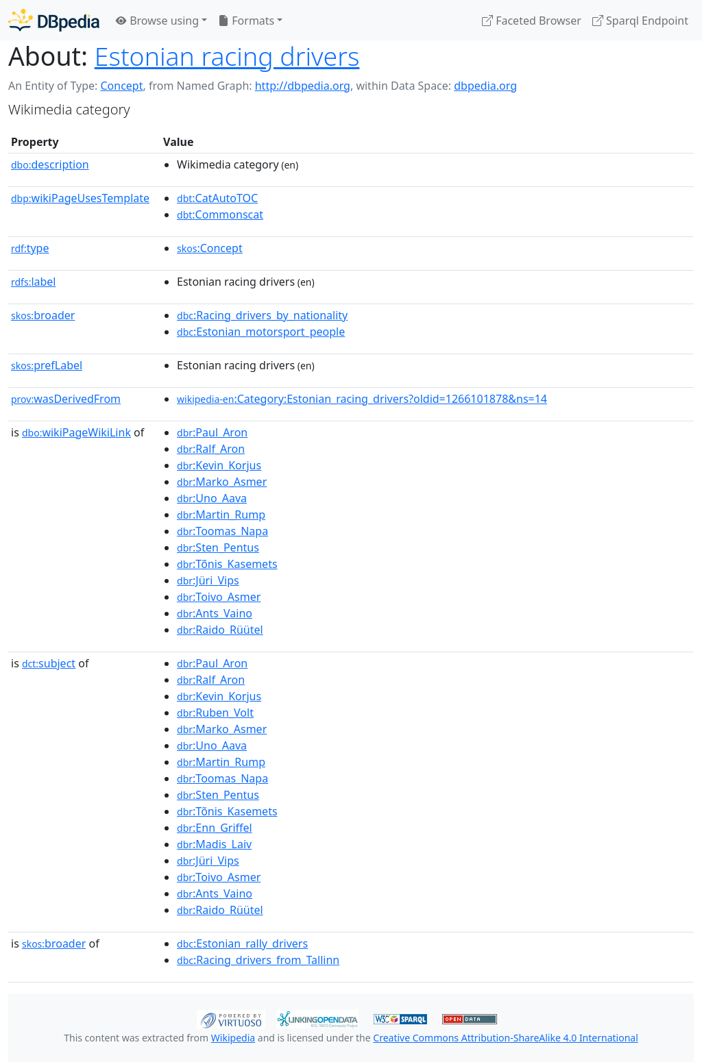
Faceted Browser (531, 20)
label (33, 281)
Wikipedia (233, 1037)
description (50, 164)
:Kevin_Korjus (219, 465)
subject (48, 663)
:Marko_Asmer (222, 481)
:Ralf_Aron (211, 448)
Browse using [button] (157, 20)
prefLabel (46, 365)
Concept (121, 85)
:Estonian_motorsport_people (261, 331)
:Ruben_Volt (215, 712)
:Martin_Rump (221, 514)
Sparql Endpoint (640, 20)
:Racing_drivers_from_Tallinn (258, 959)
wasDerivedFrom (66, 398)
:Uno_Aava (212, 498)
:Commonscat (220, 214)
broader (43, 315)
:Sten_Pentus (218, 547)
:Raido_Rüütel (220, 629)
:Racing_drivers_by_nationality (262, 315)
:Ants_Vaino (214, 613)
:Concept (210, 248)
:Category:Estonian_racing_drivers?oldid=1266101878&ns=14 (362, 398)
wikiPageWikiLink (76, 432)
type (30, 248)
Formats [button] (246, 20)
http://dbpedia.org (302, 85)
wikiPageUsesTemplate (80, 198)
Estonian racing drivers (227, 55)
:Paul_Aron (212, 432)
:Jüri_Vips (208, 580)
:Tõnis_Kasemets (227, 563)
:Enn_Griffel (214, 827)
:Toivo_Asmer (219, 596)
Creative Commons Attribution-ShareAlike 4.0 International (505, 1037)
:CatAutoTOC (217, 198)
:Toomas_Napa (222, 531)
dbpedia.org (485, 85)
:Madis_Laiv (214, 844)
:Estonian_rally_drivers (242, 943)
